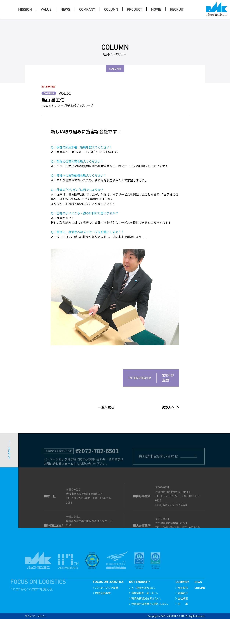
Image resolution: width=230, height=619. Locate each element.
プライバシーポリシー (36, 616)
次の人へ (168, 407)
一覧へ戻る (106, 407)
